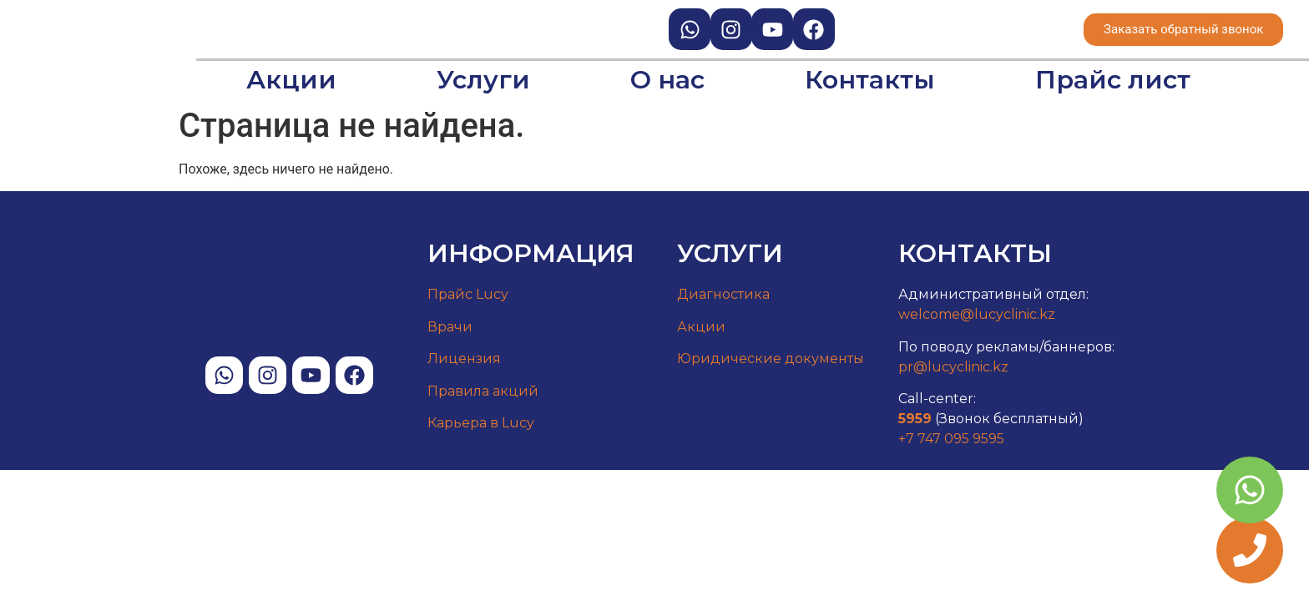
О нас (667, 79)
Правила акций (482, 391)
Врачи (450, 327)
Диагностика (723, 294)
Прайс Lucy (467, 294)
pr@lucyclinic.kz (953, 367)
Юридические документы (770, 358)
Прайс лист (1112, 79)
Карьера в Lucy (480, 423)
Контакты (870, 79)
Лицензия (464, 358)
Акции (291, 79)
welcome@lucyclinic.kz (976, 314)
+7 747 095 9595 (951, 439)
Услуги (483, 79)
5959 (915, 419)
